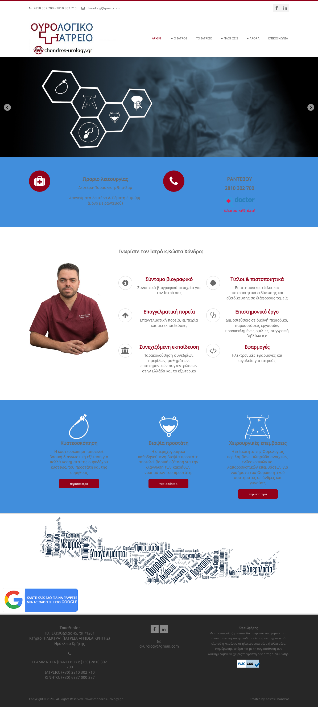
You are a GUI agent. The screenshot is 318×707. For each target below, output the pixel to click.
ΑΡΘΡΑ (254, 38)
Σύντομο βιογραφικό (169, 279)
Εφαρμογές (257, 347)
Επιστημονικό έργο (257, 311)
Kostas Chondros (277, 699)
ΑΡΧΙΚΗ (157, 38)
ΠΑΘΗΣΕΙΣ (231, 38)
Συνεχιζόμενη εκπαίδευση (169, 347)
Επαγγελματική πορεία (169, 311)
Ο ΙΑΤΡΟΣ (180, 38)
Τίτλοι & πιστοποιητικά (257, 279)
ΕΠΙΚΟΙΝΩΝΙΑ (278, 38)
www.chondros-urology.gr (104, 699)
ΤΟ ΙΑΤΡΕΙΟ (204, 38)
